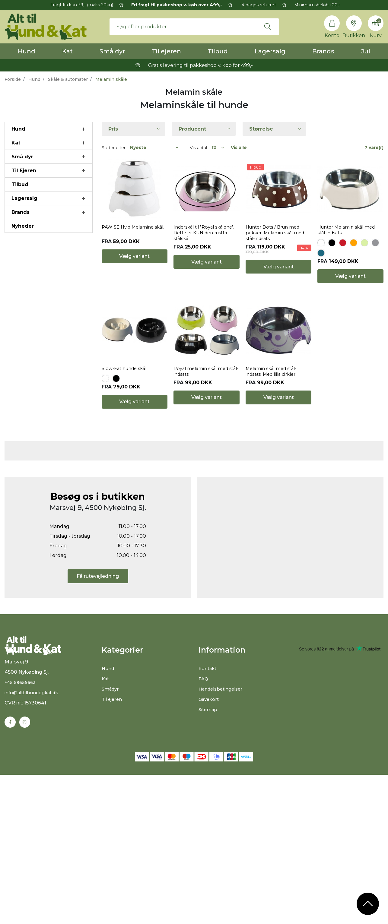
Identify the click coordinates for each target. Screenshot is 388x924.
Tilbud (218, 51)
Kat (67, 51)
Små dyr (112, 51)
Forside (13, 79)
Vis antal (198, 147)
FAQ (204, 820)
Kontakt (209, 810)
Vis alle (239, 147)
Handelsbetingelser (222, 831)
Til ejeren (166, 51)
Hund (26, 51)
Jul (365, 51)
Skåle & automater (68, 79)
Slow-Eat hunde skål (127, 408)
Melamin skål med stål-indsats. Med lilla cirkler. (274, 411)
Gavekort (210, 841)
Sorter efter (114, 147)
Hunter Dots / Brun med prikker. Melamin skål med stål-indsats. (277, 252)
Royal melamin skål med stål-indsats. (202, 411)
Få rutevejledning (98, 718)
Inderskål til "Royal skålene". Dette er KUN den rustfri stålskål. (201, 252)
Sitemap (209, 851)
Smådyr (111, 831)
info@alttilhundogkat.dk (34, 841)
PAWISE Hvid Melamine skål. (130, 250)
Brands (323, 51)
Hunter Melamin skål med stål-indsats (348, 250)
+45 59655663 (21, 831)
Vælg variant (134, 296)
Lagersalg (270, 51)
